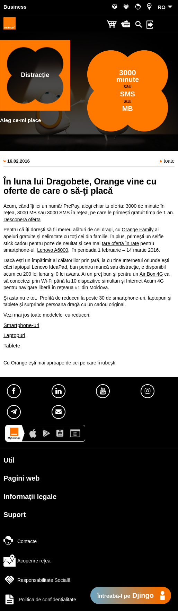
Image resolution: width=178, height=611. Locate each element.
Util (9, 460)
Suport (14, 514)
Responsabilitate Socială (36, 580)
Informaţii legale (29, 496)
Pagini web (21, 478)
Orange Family (138, 229)
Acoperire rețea (27, 560)
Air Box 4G (151, 274)
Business (15, 7)
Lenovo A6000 (52, 250)
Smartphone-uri (21, 325)
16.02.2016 (18, 161)
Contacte (20, 541)
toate (167, 161)
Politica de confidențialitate (39, 599)
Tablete (11, 345)
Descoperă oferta (22, 219)
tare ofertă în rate (120, 243)
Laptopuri (14, 335)
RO (162, 7)
